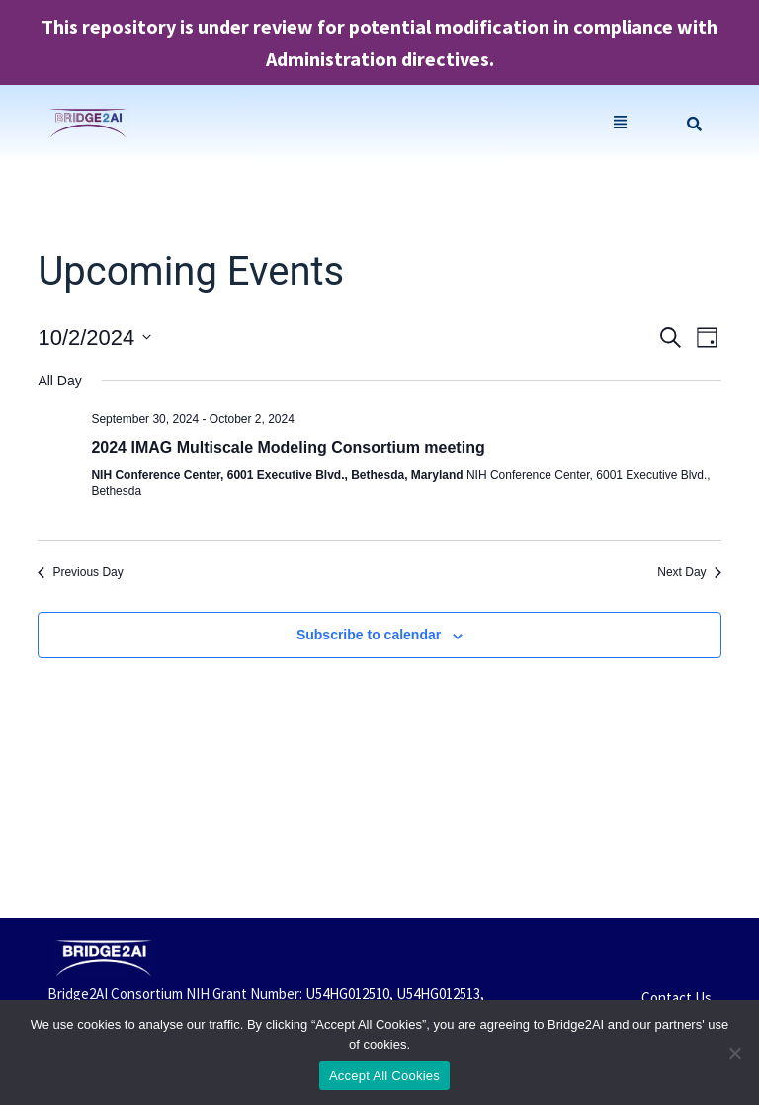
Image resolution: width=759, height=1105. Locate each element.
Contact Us (676, 997)
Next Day (688, 572)
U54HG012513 (438, 993)
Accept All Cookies (384, 1075)
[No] (734, 1052)
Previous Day (80, 572)
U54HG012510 (347, 993)
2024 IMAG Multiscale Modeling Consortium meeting (287, 447)
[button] (620, 124)
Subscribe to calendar (368, 634)
